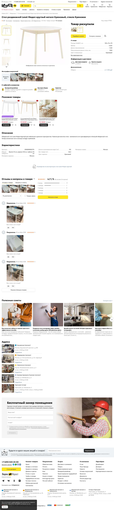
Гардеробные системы (32, 478)
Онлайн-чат (31, 1)
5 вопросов (16, 20)
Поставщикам (100, 469)
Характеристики (26, 20)
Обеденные (13, 13)
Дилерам (98, 467)
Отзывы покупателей (86, 471)
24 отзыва (9, 20)
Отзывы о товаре (7, 182)
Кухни (18, 9)
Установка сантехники (65, 483)
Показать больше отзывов (18, 290)
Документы (83, 476)
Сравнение (94, 5)
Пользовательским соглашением (17, 429)
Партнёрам (83, 1)
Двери (74, 9)
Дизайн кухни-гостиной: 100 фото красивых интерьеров (78, 329)
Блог (44, 471)
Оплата (45, 467)
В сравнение (15, 125)
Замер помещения (63, 476)
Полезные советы (11, 300)
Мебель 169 (5, 13)
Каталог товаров (32, 461)
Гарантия (60, 478)
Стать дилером (11, 469)
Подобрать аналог (78, 36)
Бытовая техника (31, 481)
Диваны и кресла (31, 471)
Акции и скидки (8, 9)
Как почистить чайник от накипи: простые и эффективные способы (15, 329)
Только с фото (31, 196)
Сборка (60, 467)
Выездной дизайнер (64, 471)
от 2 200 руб (108, 70)
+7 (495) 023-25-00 (19, 1)
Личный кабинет (48, 481)
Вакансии (83, 474)
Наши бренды (84, 467)
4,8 (42, 100)
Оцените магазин (6, 477)
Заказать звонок (7, 464)
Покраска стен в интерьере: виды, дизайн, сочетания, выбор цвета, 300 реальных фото (47, 329)
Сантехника (29, 485)
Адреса (6, 342)
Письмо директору (85, 478)
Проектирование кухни (65, 469)
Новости (82, 469)
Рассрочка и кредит (49, 469)
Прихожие (66, 9)
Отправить (12, 433)
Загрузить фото (6, 77)
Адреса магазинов (106, 1)
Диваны (32, 9)
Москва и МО (7, 2)
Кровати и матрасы (43, 9)
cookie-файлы (16, 502)
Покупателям (72, 1)
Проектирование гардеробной (67, 474)
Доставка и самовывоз (65, 464)
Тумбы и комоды (31, 476)
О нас (81, 464)
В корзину (6, 125)
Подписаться (89, 450)
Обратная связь (47, 464)
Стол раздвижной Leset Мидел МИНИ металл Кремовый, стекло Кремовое (29, 119)
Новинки (45, 474)
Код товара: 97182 (106, 20)
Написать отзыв (53, 197)
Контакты (83, 481)
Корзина (109, 5)
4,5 (4, 100)
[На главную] (9, 5)
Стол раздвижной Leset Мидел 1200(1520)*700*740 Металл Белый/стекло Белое (47, 119)
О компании (93, 1)
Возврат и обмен (63, 481)
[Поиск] (80, 5)
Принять (5, 507)
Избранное (102, 5)
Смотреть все (107, 300)
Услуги (60, 461)
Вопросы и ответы (21, 182)
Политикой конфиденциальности (39, 427)
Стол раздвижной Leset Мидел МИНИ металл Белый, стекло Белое (10, 119)
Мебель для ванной (32, 483)
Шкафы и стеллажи (32, 467)
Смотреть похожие (95, 36)
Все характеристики (76, 55)
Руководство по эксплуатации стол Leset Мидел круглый (54, 166)
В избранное (12, 125)
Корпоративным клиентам (104, 471)
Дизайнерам (100, 464)
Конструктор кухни (48, 478)
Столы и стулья (56, 9)
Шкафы (24, 9)
